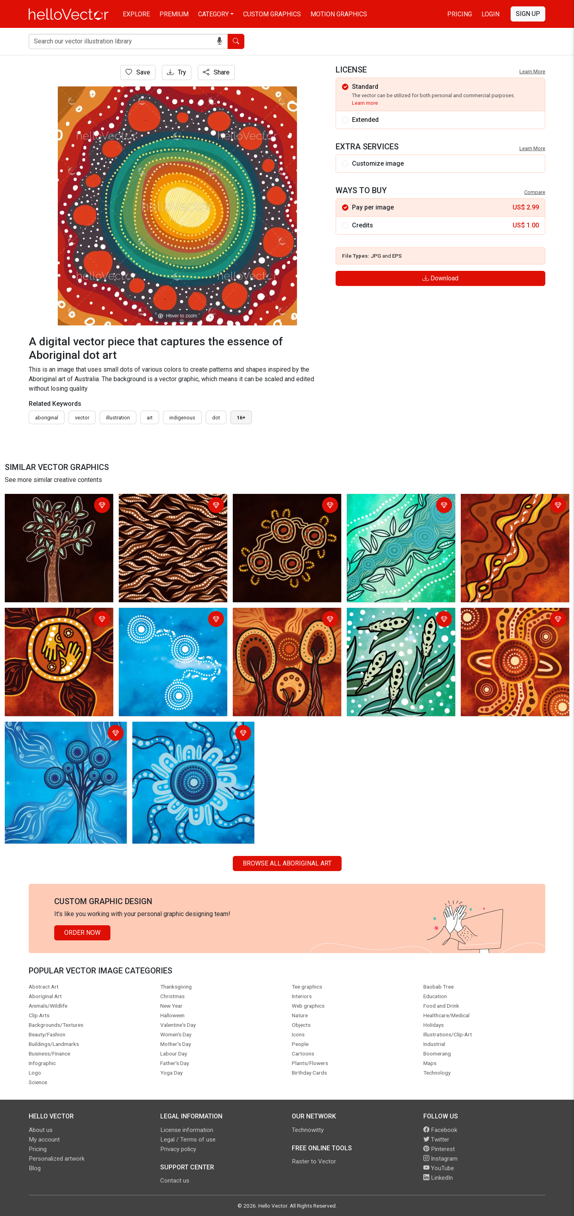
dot (216, 418)
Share (216, 72)
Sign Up (528, 14)
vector (82, 418)
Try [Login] (176, 72)
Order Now (82, 932)
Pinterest (439, 1149)
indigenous (182, 418)
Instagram (440, 1158)
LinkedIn (438, 1177)
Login (490, 14)
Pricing (459, 14)
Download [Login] (440, 278)
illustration (118, 418)
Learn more (365, 103)
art (150, 418)
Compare (534, 192)
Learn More (532, 71)
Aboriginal (46, 418)
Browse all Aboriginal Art (287, 863)
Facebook (440, 1130)
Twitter (436, 1139)
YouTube (438, 1168)
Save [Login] (138, 72)
